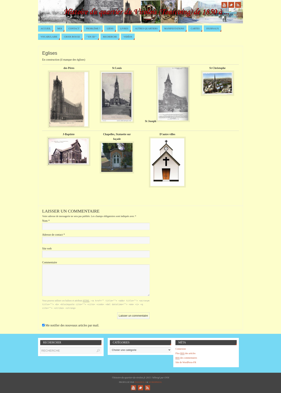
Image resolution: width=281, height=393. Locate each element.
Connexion (180, 348)
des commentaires (186, 357)
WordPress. (155, 382)
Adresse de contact (53, 234)
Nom (46, 220)
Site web (47, 248)
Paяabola (140, 382)
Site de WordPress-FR (185, 362)
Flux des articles (185, 353)
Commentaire (49, 262)
